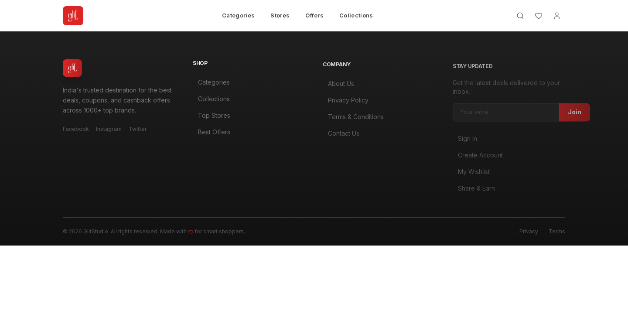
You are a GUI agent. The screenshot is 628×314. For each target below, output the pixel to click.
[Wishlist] (538, 15)
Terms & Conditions (353, 119)
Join (574, 114)
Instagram (109, 129)
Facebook (76, 129)
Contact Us (341, 135)
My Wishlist (471, 174)
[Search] (520, 15)
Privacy (528, 231)
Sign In (465, 141)
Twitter (138, 129)
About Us (338, 85)
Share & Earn (474, 191)
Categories (238, 15)
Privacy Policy (346, 102)
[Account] (557, 15)
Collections (356, 15)
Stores (280, 15)
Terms (557, 231)
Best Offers (211, 133)
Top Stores (211, 116)
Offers (314, 15)
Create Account (478, 157)
